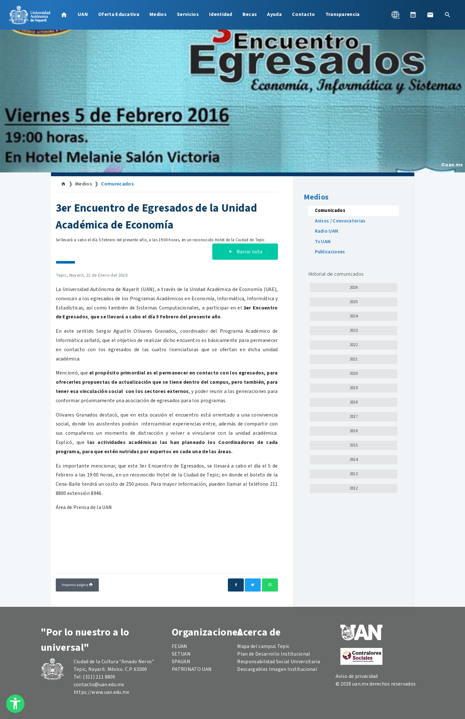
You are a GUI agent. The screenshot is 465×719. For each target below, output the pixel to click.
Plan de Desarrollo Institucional (273, 653)
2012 (354, 488)
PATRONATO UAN (192, 669)
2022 (354, 345)
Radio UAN (326, 231)
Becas (250, 14)
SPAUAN (181, 661)
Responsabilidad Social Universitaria (278, 661)
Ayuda (274, 14)
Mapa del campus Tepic (263, 646)
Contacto (303, 14)
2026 (354, 287)
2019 (354, 388)
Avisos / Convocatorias (340, 221)
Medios (158, 14)
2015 (354, 445)
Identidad (220, 14)
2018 (354, 402)
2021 (354, 359)
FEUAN (179, 646)
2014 (354, 459)
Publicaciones (330, 252)
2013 (354, 474)
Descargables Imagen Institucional (277, 669)
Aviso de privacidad (357, 676)
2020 (354, 373)
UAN (83, 14)
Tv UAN (323, 241)
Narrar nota (245, 251)
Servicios (188, 14)
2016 (354, 431)
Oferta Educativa (118, 14)
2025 (354, 302)
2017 (354, 416)
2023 (354, 330)
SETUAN (181, 653)
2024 (354, 316)
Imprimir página (77, 585)
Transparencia (342, 14)
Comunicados (117, 183)
